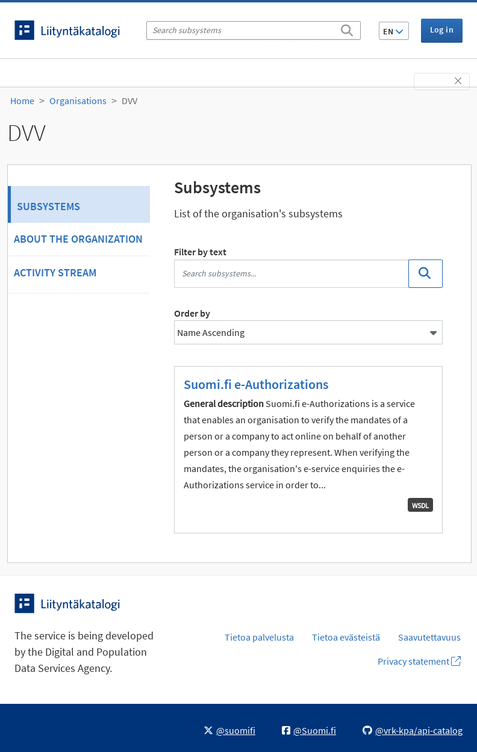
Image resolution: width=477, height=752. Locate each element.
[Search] (347, 28)
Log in (442, 29)
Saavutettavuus (429, 637)
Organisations (78, 101)
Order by (192, 313)
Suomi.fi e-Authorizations (256, 384)
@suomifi (229, 730)
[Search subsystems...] (291, 273)
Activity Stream (55, 272)
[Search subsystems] (253, 30)
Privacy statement (419, 661)
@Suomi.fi (309, 730)
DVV (129, 101)
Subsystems (48, 206)
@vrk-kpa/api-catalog (413, 730)
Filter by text (200, 252)
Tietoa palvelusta (259, 637)
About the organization (78, 239)
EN (393, 31)
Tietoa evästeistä (346, 637)
